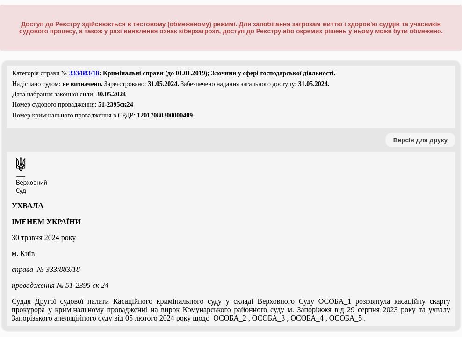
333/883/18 (84, 73)
